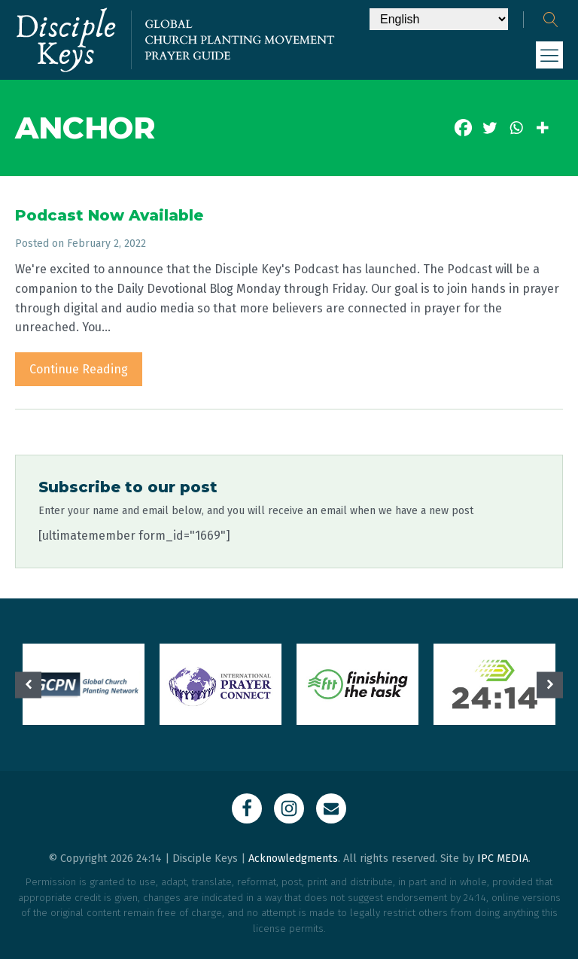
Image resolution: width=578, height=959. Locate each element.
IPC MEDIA (502, 858)
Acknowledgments (293, 858)
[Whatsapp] (516, 127)
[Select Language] (439, 19)
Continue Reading (78, 369)
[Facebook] (463, 127)
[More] (542, 127)
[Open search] (551, 19)
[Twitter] (489, 127)
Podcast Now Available (109, 215)
